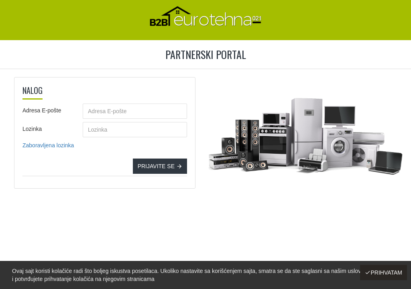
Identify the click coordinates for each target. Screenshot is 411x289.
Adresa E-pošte (41, 110)
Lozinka (32, 129)
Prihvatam (386, 272)
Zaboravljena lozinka (48, 145)
